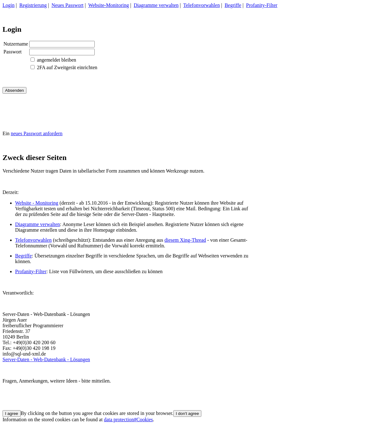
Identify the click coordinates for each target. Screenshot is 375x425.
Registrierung (33, 5)
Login (8, 5)
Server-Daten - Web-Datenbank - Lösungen (46, 359)
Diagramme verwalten (156, 5)
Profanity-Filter (261, 5)
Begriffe (233, 5)
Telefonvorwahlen (201, 5)
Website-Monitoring (108, 5)
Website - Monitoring (36, 203)
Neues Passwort (68, 5)
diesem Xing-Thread (185, 240)
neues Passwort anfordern (36, 133)
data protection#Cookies (128, 419)
